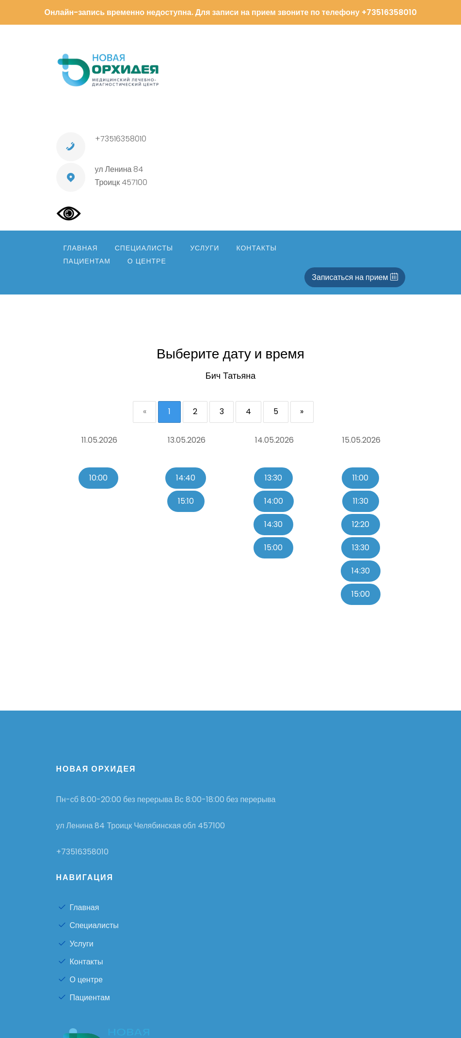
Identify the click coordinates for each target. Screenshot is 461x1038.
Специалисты (88, 925)
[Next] (303, 412)
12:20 (360, 524)
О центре (80, 979)
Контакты (80, 961)
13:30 (273, 477)
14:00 (273, 501)
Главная (78, 908)
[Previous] (144, 412)
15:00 (273, 547)
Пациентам (84, 997)
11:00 (360, 477)
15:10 (186, 501)
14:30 (273, 524)
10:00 (98, 477)
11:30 (360, 501)
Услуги (76, 943)
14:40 (185, 477)
